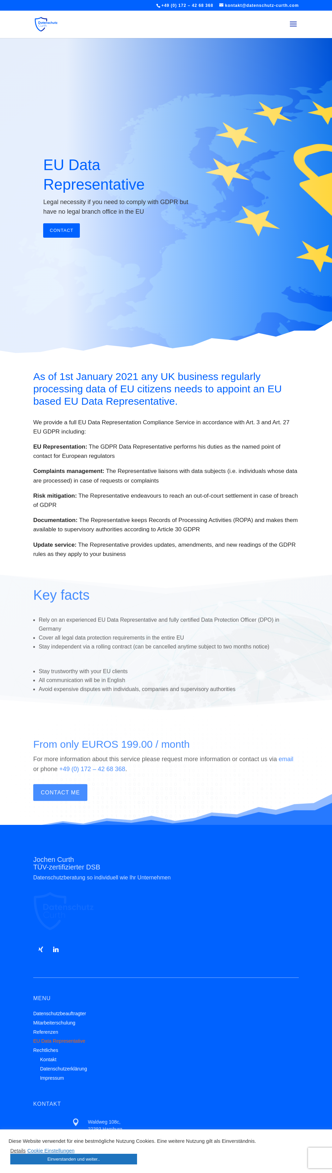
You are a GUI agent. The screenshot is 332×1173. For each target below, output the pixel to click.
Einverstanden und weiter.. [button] (73, 1159)
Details (18, 1150)
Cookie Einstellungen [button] (51, 1150)
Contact (61, 241)
